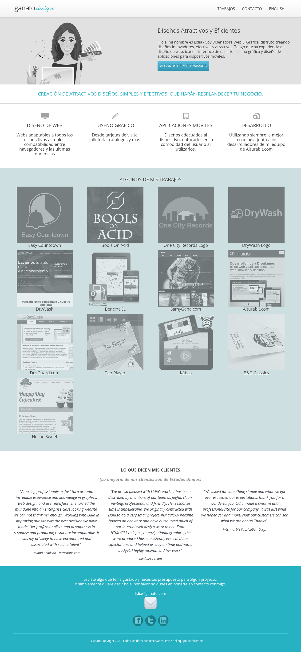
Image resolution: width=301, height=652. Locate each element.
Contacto (252, 8)
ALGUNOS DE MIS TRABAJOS (183, 66)
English (277, 8)
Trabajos (226, 8)
